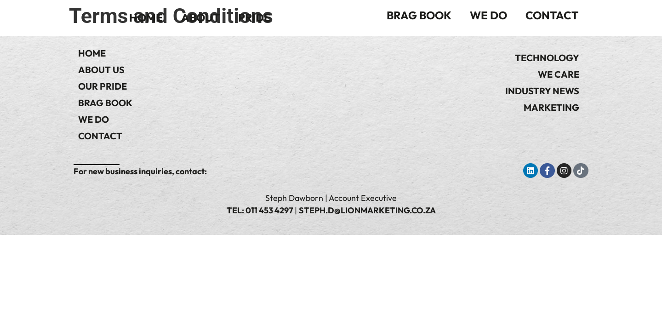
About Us (101, 69)
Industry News (542, 91)
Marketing (551, 107)
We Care (558, 74)
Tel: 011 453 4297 (260, 210)
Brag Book (419, 15)
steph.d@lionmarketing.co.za (367, 210)
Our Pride (102, 86)
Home (146, 17)
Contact (551, 15)
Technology (547, 57)
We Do (488, 15)
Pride (254, 17)
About (200, 17)
